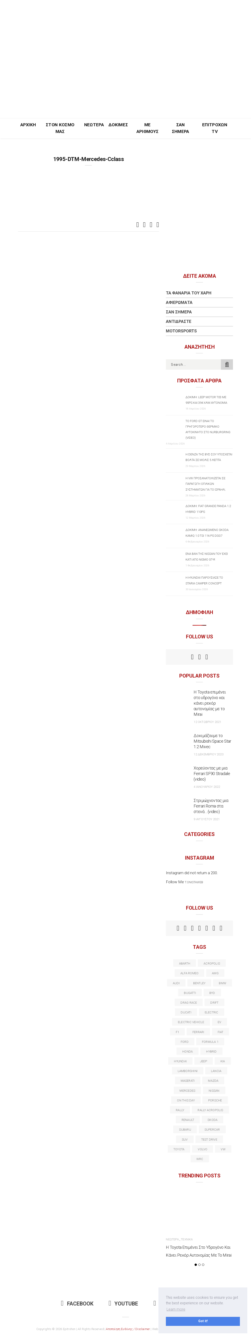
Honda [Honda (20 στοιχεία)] (187, 1051)
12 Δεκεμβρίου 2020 (208, 754)
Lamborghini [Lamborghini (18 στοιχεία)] (188, 1071)
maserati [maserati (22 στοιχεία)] (188, 1080)
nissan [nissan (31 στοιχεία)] (214, 1090)
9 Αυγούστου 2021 (207, 819)
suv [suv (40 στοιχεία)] (185, 1139)
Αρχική (28, 124)
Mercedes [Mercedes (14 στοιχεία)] (187, 1090)
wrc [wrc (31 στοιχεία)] (199, 1159)
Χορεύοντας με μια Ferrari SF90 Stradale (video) (212, 774)
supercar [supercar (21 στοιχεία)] (212, 1129)
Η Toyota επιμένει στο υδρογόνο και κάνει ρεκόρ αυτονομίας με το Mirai (210, 703)
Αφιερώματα (179, 302)
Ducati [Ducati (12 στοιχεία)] (186, 1012)
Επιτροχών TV (214, 128)
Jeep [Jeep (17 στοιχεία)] (203, 1061)
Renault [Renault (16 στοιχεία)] (188, 1120)
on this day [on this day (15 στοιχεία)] (186, 1100)
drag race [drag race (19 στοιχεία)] (188, 1002)
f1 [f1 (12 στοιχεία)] (177, 1032)
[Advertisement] (125, 83)
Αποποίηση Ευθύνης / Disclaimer (128, 1329)
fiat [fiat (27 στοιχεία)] (220, 1032)
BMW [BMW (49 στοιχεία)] (222, 983)
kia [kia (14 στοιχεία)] (222, 1061)
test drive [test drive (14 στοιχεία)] (209, 1139)
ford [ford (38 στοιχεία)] (185, 1042)
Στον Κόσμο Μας (60, 128)
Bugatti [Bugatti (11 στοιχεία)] (190, 993)
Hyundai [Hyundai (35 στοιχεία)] (180, 1061)
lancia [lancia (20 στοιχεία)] (216, 1071)
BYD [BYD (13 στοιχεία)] (212, 993)
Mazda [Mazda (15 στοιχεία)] (213, 1080)
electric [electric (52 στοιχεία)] (211, 1012)
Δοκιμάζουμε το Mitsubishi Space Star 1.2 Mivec (212, 741)
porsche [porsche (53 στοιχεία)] (215, 1100)
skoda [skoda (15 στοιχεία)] (212, 1120)
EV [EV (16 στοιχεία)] (219, 1022)
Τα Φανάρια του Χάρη (188, 292)
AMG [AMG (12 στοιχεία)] (215, 973)
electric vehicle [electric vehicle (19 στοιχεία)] (191, 1022)
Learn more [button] (176, 1309)
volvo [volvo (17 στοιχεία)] (202, 1149)
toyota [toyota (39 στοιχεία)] (179, 1149)
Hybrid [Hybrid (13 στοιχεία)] (211, 1051)
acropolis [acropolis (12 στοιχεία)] (212, 963)
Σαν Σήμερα (180, 128)
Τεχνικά (187, 1239)
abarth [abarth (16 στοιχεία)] (184, 963)
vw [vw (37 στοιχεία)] (223, 1149)
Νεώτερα (94, 124)
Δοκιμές (118, 124)
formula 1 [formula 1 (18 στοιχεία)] (210, 1042)
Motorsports (181, 330)
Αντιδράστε (178, 321)
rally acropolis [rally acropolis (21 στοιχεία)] (210, 1110)
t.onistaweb (194, 882)
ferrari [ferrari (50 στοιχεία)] (198, 1032)
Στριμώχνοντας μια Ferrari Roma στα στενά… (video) (211, 806)
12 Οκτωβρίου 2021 (207, 722)
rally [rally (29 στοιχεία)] (180, 1110)
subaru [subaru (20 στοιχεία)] (185, 1129)
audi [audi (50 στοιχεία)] (176, 983)
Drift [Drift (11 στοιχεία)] (214, 1002)
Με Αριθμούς (147, 128)
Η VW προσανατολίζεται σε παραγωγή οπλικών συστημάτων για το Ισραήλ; (206, 483)
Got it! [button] (203, 1321)
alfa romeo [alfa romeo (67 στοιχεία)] (189, 973)
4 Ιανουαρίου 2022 (207, 786)
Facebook (77, 1304)
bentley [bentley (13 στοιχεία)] (199, 983)
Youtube (123, 1304)
